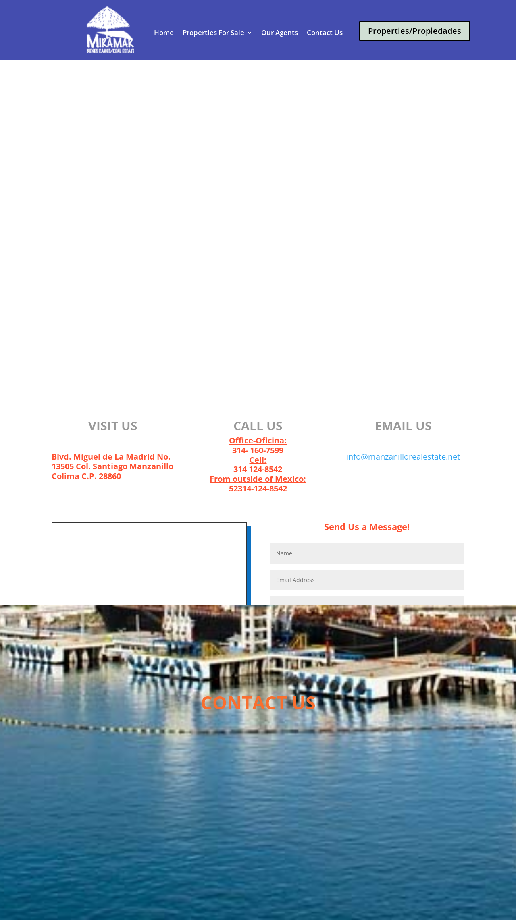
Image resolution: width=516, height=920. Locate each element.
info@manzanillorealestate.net (403, 456)
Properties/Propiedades (414, 30)
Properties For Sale (213, 33)
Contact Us (325, 33)
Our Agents (279, 33)
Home (164, 33)
